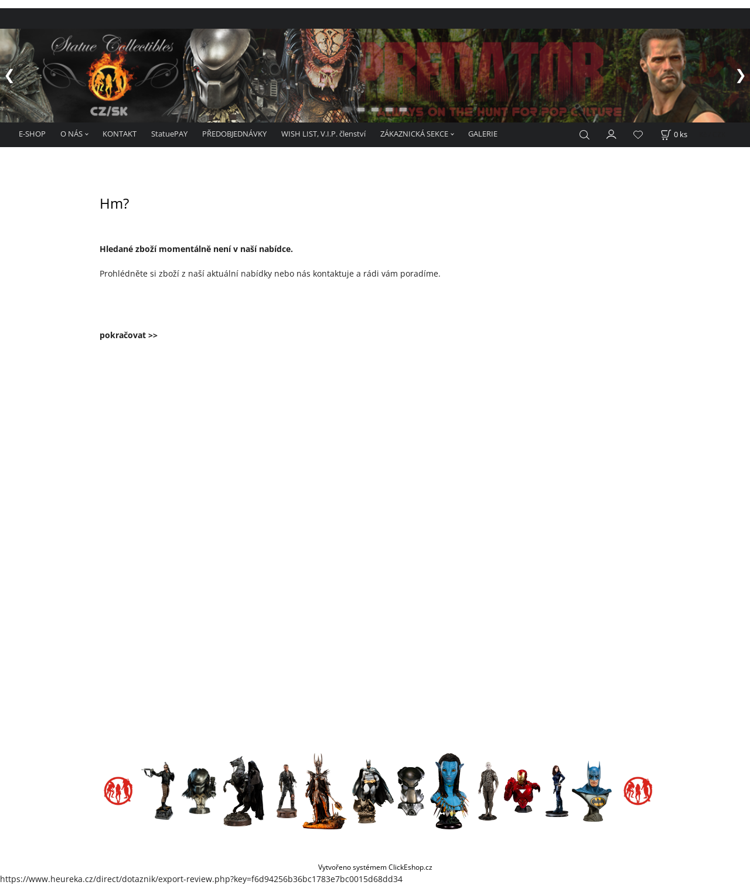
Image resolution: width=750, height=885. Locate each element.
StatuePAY (169, 133)
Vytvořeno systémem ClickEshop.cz (375, 867)
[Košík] (673, 134)
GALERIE (482, 133)
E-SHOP (32, 133)
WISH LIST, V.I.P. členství (323, 133)
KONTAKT (120, 133)
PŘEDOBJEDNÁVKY (234, 133)
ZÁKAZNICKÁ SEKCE (414, 133)
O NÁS (71, 133)
